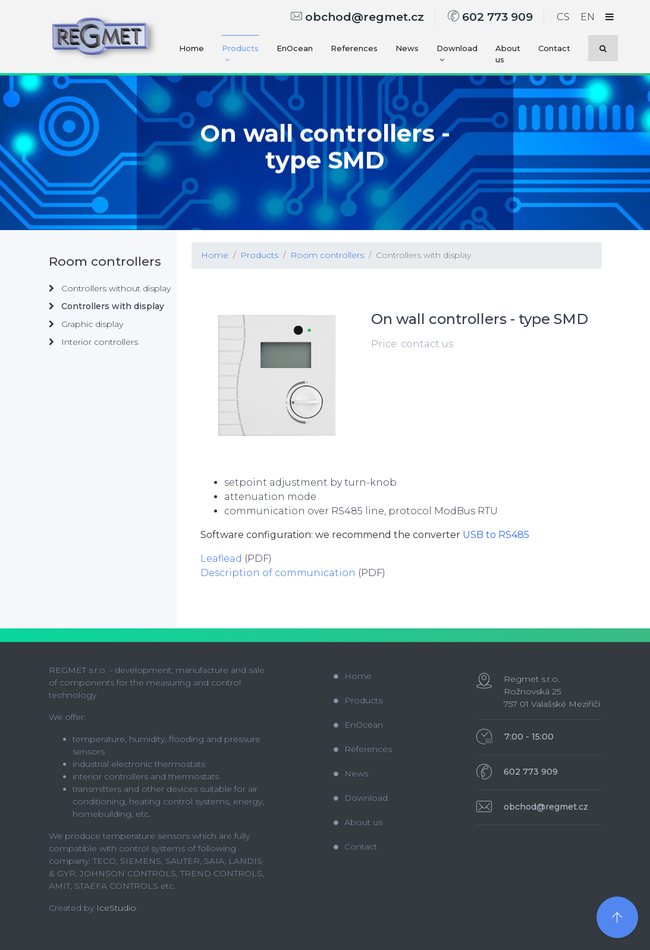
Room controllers (327, 255)
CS (563, 17)
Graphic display (86, 324)
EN (587, 17)
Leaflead (221, 558)
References (354, 48)
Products (240, 53)
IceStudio (116, 907)
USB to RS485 (496, 534)
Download (457, 53)
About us (507, 54)
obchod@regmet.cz (357, 17)
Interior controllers (93, 341)
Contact (554, 48)
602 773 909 (490, 17)
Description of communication (278, 572)
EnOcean (295, 48)
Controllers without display (110, 288)
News (407, 48)
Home (191, 48)
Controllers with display (423, 255)
